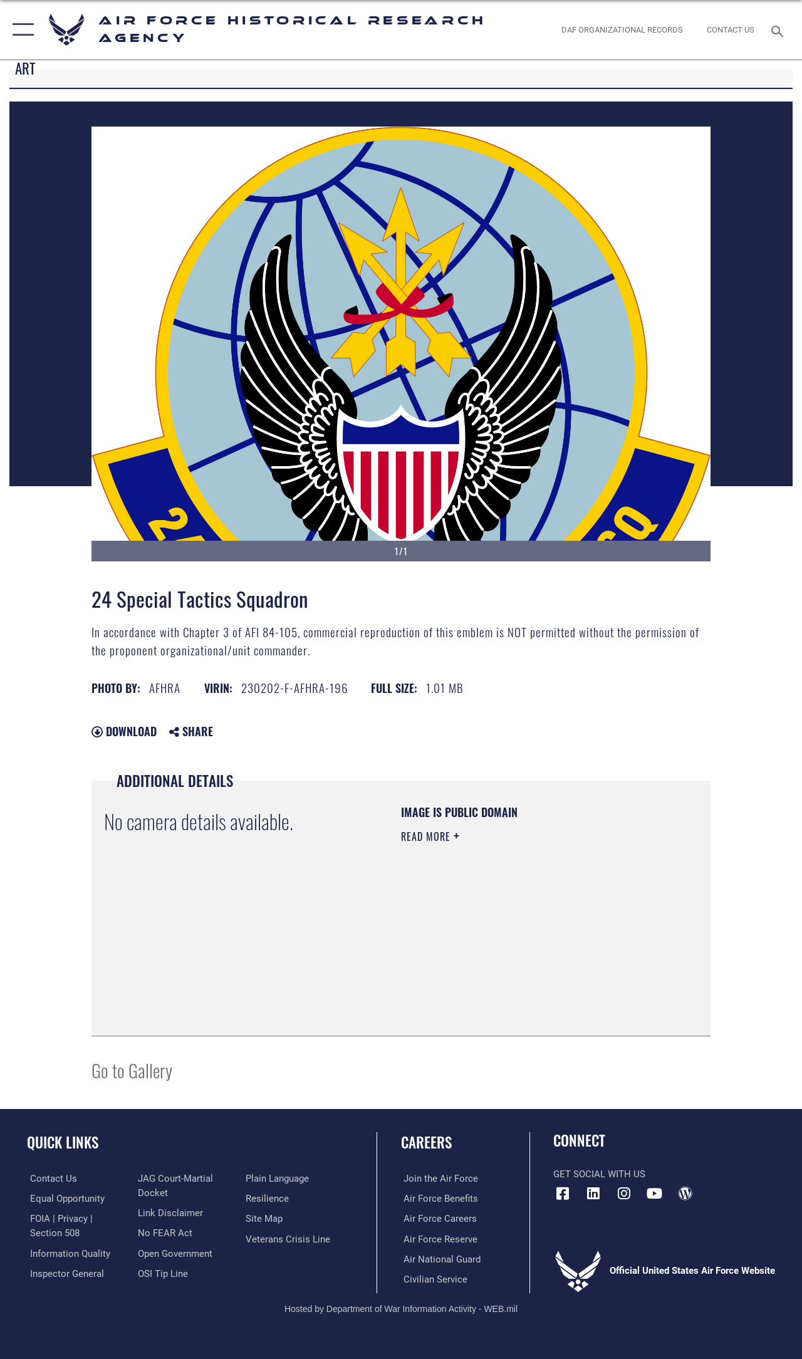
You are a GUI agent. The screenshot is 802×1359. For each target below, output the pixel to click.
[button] (20, 30)
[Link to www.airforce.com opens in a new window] (438, 1178)
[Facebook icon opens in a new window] (562, 1193)
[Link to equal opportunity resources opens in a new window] (64, 1198)
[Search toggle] (779, 29)
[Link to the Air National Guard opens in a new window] (439, 1258)
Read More (427, 836)
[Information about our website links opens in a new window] (169, 1212)
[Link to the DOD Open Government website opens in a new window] (174, 1252)
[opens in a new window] (593, 1193)
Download (124, 731)
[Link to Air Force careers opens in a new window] (437, 1218)
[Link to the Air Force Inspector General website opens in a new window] (64, 1272)
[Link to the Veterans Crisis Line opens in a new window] (288, 1238)
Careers (426, 1142)
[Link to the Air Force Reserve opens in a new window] (438, 1238)
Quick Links (62, 1142)
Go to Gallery (131, 1069)
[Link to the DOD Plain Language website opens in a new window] (278, 1178)
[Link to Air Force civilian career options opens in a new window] (433, 1278)
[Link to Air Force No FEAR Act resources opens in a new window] (164, 1232)
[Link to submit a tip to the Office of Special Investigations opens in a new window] (162, 1272)
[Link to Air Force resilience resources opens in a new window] (267, 1198)
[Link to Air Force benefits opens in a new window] (438, 1198)
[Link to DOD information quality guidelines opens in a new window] (67, 1252)
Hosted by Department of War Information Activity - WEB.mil (401, 1307)
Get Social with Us (599, 1174)
